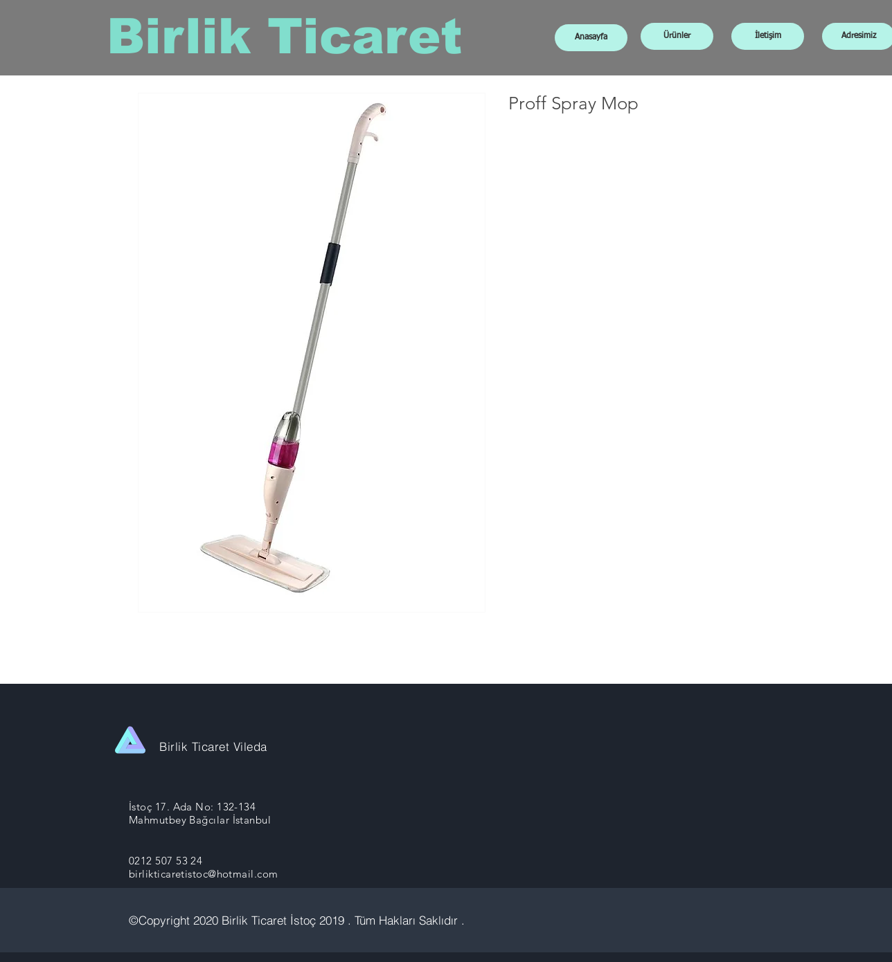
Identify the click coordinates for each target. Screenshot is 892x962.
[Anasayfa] (591, 37)
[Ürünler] (677, 36)
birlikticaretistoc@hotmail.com (203, 873)
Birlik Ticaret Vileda (213, 746)
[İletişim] (767, 36)
